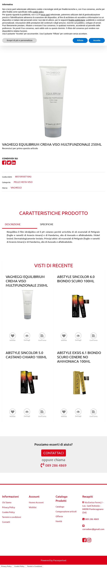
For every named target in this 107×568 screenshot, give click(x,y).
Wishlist (33, 507)
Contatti (6, 522)
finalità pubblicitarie (76, 20)
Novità (59, 521)
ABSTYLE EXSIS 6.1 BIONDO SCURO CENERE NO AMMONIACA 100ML (79, 356)
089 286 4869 (53, 465)
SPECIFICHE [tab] (46, 224)
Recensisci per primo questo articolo (20, 148)
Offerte (59, 516)
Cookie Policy (8, 512)
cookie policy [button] (37, 12)
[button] (53, 101)
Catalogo (60, 506)
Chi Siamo (6, 502)
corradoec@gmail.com (93, 529)
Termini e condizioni (11, 517)
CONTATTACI (53, 453)
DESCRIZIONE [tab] (12, 224)
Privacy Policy (8, 507)
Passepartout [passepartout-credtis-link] (59, 560)
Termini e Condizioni (34, 566)
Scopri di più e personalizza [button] (19, 40)
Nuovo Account (36, 502)
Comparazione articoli (66, 511)
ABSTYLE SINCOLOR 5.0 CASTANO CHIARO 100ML (26, 354)
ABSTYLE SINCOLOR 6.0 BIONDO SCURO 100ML (76, 278)
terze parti (45, 15)
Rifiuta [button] (80, 40)
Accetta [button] (96, 40)
